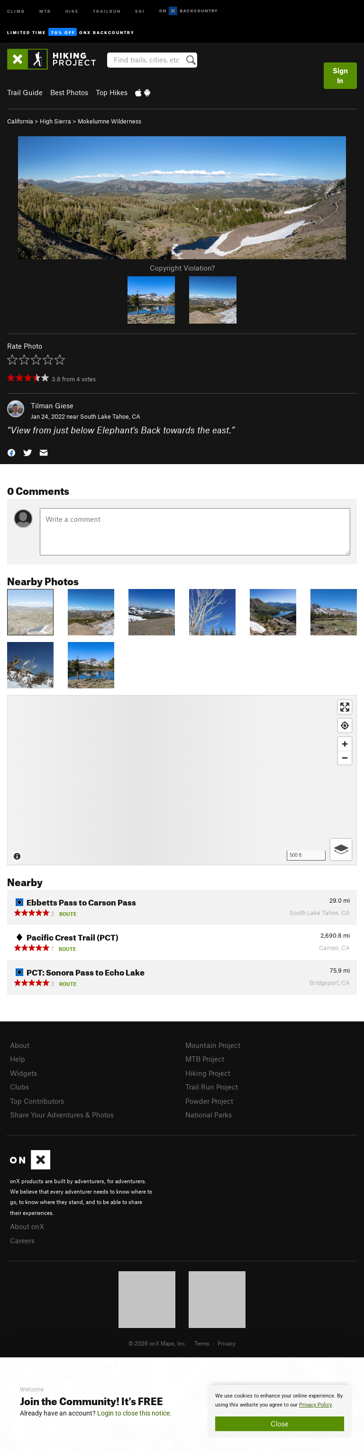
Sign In (340, 75)
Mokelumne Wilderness (109, 121)
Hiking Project (207, 1073)
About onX (27, 1226)
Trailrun (107, 11)
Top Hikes (111, 92)
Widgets (23, 1073)
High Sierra (55, 121)
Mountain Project (212, 1045)
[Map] (182, 780)
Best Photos (69, 92)
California (20, 121)
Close (280, 1423)
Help (17, 1059)
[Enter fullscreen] (345, 707)
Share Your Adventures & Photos (62, 1114)
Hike (72, 11)
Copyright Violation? (182, 268)
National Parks (208, 1114)
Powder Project (209, 1101)
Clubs (19, 1086)
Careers (22, 1240)
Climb (16, 11)
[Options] (341, 849)
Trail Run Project (211, 1086)
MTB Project (204, 1059)
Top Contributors (37, 1101)
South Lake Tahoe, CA (110, 416)
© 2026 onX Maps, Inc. (157, 1343)
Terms (201, 1343)
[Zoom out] (345, 758)
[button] (11, 452)
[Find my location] (345, 725)
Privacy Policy (315, 1405)
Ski (140, 11)
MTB (45, 11)
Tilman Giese (52, 405)
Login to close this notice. (134, 1413)
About (19, 1045)
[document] (279, 1411)
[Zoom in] (345, 744)
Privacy (227, 1343)
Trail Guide (25, 92)
